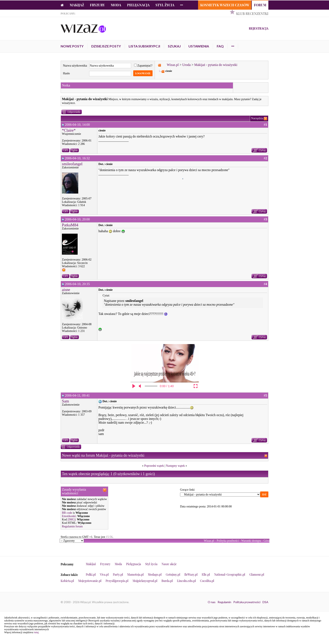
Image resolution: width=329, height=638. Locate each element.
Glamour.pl (256, 574)
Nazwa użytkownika (75, 65)
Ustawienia (198, 46)
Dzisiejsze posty (106, 46)
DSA (265, 602)
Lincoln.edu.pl (186, 581)
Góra (266, 540)
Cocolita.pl (207, 581)
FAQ (220, 46)
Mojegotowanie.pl (90, 581)
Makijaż (77, 5)
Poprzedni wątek (154, 465)
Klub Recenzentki (252, 13)
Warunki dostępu (251, 540)
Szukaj (174, 46)
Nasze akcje (169, 564)
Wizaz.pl (173, 65)
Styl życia (164, 5)
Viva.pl (104, 574)
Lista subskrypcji (144, 46)
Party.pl (118, 574)
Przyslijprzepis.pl (117, 581)
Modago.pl (155, 574)
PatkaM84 (70, 225)
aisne (66, 289)
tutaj (36, 632)
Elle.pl (206, 574)
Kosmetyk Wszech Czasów (224, 5)
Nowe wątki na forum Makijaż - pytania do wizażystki (103, 455)
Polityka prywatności (246, 602)
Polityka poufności (228, 540)
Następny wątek (175, 465)
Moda (116, 5)
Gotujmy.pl (173, 574)
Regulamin (224, 602)
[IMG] (72, 519)
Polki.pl (91, 574)
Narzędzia (257, 118)
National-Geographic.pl (229, 574)
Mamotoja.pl (135, 574)
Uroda (186, 65)
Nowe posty (72, 46)
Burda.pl (167, 581)
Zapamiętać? (143, 65)
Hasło (66, 73)
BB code (67, 512)
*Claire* (69, 130)
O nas (211, 602)
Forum (260, 5)
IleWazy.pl (191, 574)
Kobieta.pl (67, 581)
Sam (65, 401)
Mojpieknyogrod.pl (145, 581)
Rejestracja (258, 28)
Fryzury (97, 5)
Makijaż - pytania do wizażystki (215, 65)
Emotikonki (69, 516)
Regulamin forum (72, 526)
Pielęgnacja (138, 5)
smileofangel (72, 164)
